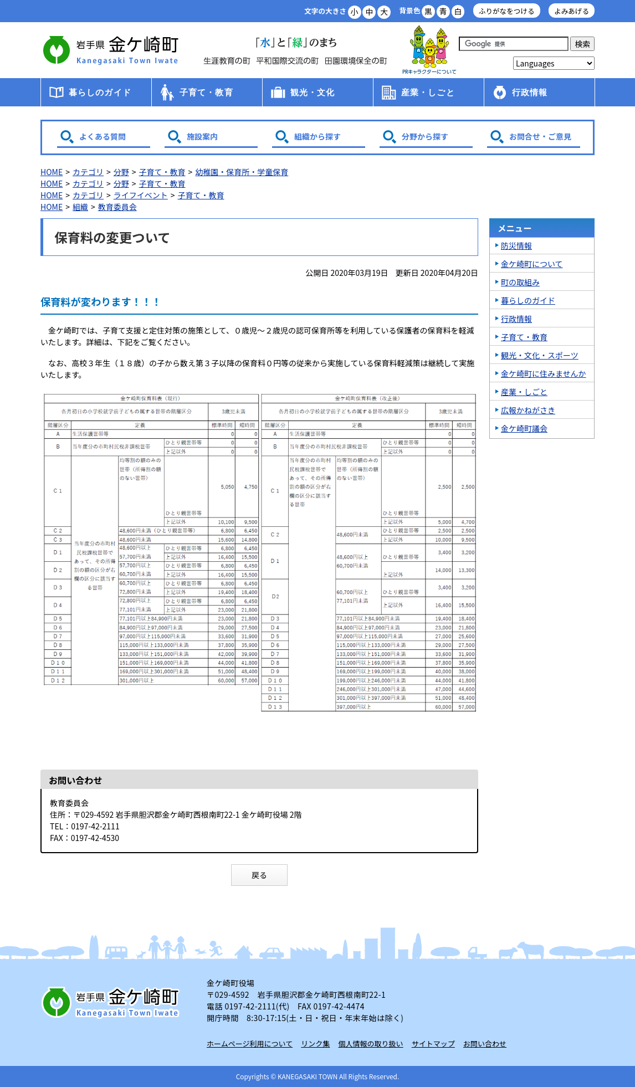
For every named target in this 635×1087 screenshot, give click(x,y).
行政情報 (530, 92)
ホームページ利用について (250, 1043)
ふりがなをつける (507, 11)
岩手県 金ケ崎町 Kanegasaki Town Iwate (112, 1002)
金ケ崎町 (112, 49)
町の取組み (520, 282)
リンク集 (315, 1043)
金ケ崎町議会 (524, 428)
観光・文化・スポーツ (539, 355)
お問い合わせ (484, 1043)
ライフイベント (141, 195)
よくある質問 (102, 136)
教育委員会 (117, 206)
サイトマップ (433, 1043)
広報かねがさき (528, 410)
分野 (121, 171)
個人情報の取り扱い (371, 1043)
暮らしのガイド (100, 92)
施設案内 (202, 136)
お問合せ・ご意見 (540, 136)
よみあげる (571, 11)
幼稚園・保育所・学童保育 (241, 171)
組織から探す (317, 136)
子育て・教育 (206, 92)
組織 (80, 206)
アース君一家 (429, 50)
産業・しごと (428, 92)
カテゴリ (88, 171)
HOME (51, 171)
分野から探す (425, 136)
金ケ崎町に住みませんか (543, 373)
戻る (259, 874)
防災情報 (516, 245)
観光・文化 (312, 92)
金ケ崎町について (532, 263)
